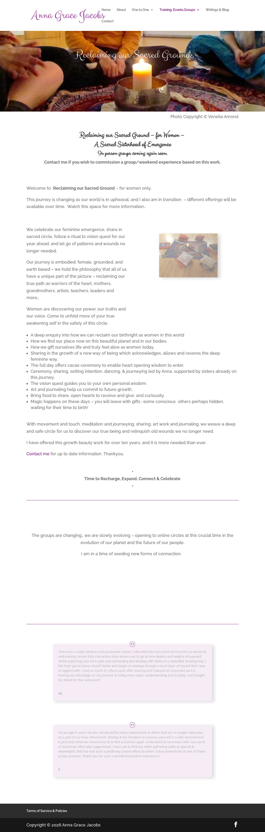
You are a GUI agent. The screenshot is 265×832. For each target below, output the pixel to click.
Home (106, 10)
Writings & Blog (217, 10)
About (121, 10)
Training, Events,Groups (177, 10)
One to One (140, 10)
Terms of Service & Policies (46, 811)
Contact (107, 21)
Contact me (37, 453)
